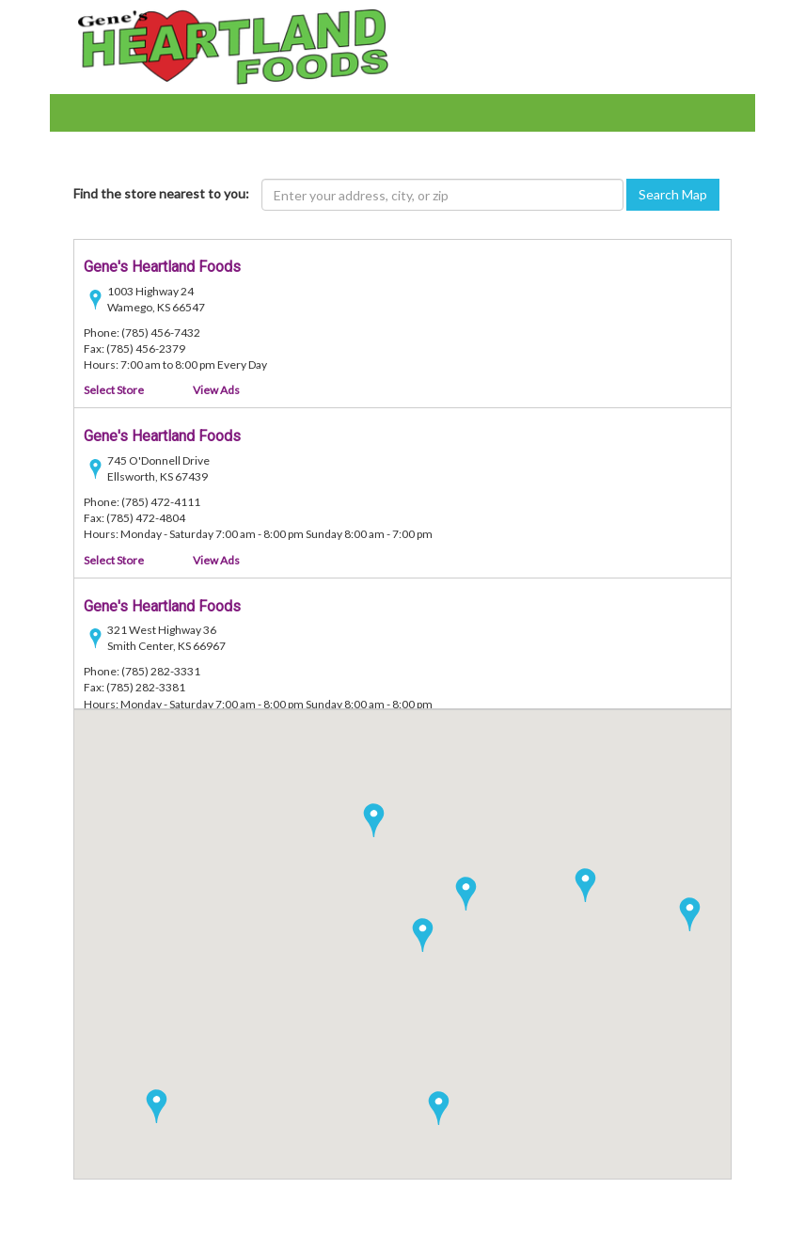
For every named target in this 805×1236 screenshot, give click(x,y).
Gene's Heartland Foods (162, 268)
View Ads (216, 391)
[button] (585, 885)
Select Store (114, 391)
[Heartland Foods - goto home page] (233, 46)
